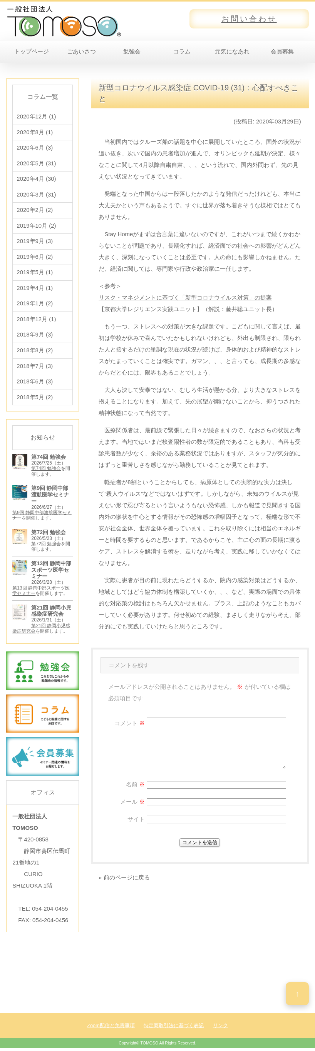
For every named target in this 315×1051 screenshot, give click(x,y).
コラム (182, 51)
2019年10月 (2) (36, 227)
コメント (129, 723)
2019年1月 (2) (35, 306)
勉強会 (132, 51)
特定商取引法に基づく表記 (174, 1028)
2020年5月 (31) (36, 164)
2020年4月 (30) (36, 180)
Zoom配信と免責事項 (111, 1028)
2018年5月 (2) (35, 400)
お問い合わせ (249, 19)
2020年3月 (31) (36, 195)
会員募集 (282, 51)
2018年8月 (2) (35, 353)
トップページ (31, 51)
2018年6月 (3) (35, 384)
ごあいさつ (81, 51)
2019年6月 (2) (35, 258)
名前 (135, 784)
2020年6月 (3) (35, 148)
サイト (136, 819)
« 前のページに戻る (124, 877)
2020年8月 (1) (35, 132)
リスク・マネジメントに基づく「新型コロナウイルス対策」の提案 (185, 297)
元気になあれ (232, 51)
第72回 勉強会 (46, 547)
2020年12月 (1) (36, 116)
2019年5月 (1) (35, 274)
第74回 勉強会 (46, 472)
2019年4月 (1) (35, 290)
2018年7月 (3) (35, 369)
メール (132, 801)
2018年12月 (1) (36, 321)
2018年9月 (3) (35, 337)
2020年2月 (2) (35, 211)
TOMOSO (149, 1046)
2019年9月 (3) (35, 243)
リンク (220, 1028)
